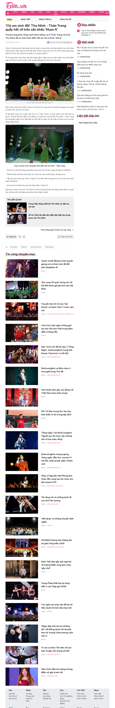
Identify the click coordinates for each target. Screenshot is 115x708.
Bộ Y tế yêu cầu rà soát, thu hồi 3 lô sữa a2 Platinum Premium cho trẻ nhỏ (92, 50)
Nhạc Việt (25, 19)
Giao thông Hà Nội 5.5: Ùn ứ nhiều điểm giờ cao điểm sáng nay (92, 63)
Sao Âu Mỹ (13, 699)
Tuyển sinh (64, 694)
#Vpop (49, 526)
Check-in (29, 699)
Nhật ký (46, 694)
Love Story (47, 696)
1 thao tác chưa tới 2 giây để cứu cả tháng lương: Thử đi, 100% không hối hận (92, 84)
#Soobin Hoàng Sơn (55, 547)
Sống (24, 12)
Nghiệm (81, 12)
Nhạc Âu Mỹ (65, 19)
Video (92, 12)
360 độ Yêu (47, 699)
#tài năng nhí (52, 504)
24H (48, 12)
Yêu (32, 12)
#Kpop (49, 612)
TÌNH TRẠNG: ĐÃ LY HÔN (88, 123)
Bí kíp (62, 699)
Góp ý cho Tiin (65, 237)
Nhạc (63, 12)
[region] (40, 144)
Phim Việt (80, 694)
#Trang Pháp (52, 676)
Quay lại (11, 237)
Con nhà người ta (66, 696)
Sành (101, 12)
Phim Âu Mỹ (81, 696)
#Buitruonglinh (53, 357)
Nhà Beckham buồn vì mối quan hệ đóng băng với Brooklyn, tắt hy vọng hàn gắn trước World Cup (92, 109)
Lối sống (29, 694)
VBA (27, 701)
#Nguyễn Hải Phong (55, 486)
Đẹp (72, 12)
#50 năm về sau (53, 655)
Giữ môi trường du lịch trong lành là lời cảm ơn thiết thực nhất (92, 97)
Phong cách (30, 696)
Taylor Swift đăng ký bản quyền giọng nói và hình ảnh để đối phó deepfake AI (93, 33)
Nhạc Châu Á (45, 19)
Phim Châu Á (82, 699)
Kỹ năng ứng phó (84, 73)
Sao (15, 12)
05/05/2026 (85, 57)
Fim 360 (55, 13)
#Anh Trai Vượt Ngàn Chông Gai (60, 314)
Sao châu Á (13, 696)
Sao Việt (12, 694)
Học (40, 12)
